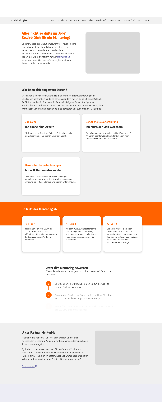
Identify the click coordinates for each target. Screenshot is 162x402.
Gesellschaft (100, 20)
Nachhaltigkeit (19, 20)
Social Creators (143, 20)
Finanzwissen (114, 20)
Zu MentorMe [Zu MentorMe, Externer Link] (28, 366)
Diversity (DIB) (129, 20)
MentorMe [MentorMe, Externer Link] (62, 56)
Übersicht (54, 20)
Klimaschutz (66, 20)
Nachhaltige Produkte (83, 20)
